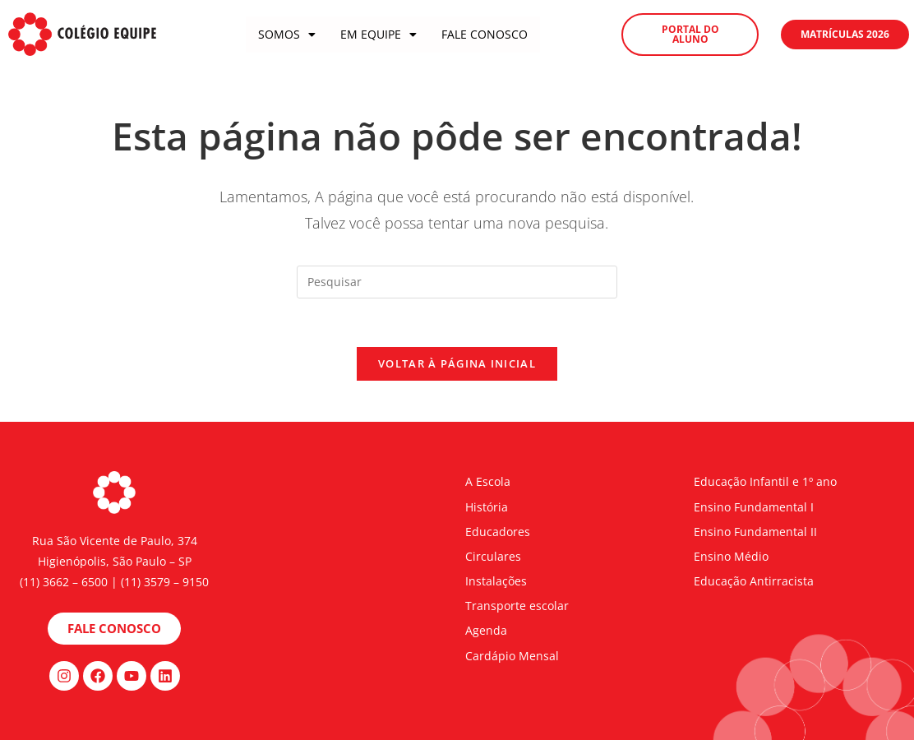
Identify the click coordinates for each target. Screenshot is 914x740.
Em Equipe (378, 34)
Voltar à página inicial (457, 364)
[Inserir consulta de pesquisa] (457, 282)
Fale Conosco (484, 34)
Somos (287, 34)
